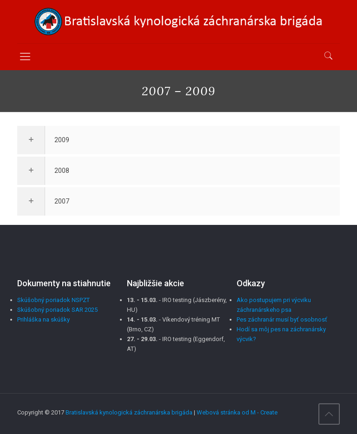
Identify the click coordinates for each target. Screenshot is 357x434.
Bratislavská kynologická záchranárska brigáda (129, 412)
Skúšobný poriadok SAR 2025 (57, 309)
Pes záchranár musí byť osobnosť (282, 319)
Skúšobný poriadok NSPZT (53, 299)
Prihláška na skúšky (43, 319)
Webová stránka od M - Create (237, 412)
